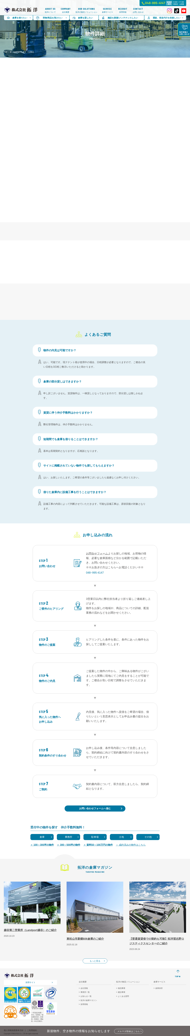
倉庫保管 (159, 988)
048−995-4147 (95, 572)
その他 (148, 837)
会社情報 (84, 988)
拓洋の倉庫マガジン (89, 1000)
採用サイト (30, 982)
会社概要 (65, 10)
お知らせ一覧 (86, 996)
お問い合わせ (138, 10)
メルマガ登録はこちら (128, 1031)
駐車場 (95, 837)
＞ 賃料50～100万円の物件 (98, 845)
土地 (121, 837)
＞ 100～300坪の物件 (42, 845)
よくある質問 (123, 996)
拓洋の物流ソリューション (86, 10)
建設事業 (121, 992)
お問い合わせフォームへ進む (95, 808)
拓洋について (50, 10)
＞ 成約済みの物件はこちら (131, 845)
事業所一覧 (85, 992)
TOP (5, 52)
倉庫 (42, 837)
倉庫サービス (107, 10)
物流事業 (121, 988)
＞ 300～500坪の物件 (68, 845)
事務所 (68, 837)
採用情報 (122, 10)
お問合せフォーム (97, 553)
